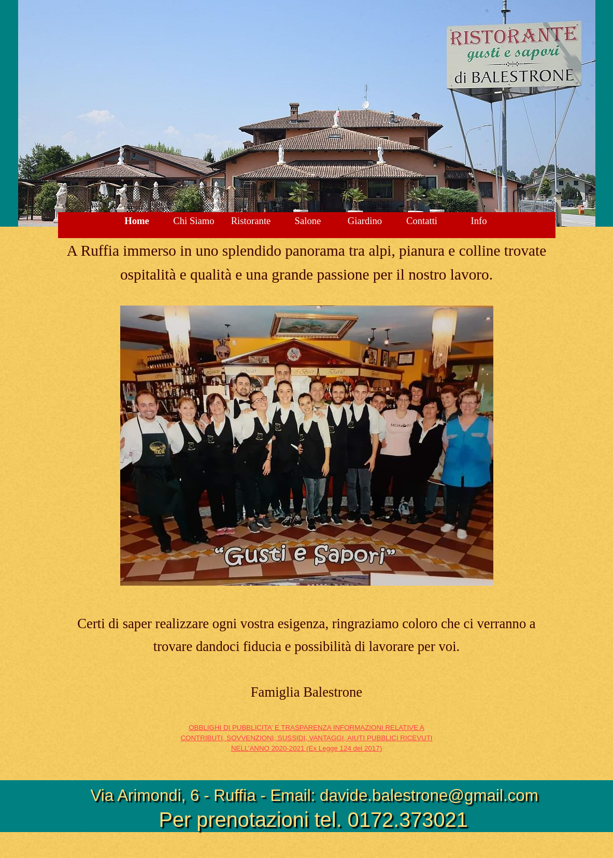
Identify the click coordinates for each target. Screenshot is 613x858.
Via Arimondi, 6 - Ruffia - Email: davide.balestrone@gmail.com (314, 795)
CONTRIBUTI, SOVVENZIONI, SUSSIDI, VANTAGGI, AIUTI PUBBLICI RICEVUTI (306, 738)
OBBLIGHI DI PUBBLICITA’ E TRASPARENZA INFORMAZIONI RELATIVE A (306, 727)
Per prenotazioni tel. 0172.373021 (313, 819)
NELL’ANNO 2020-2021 (306, 748)
